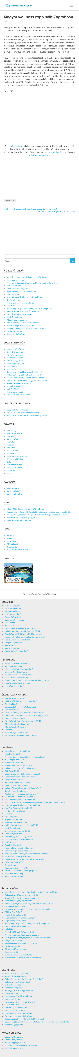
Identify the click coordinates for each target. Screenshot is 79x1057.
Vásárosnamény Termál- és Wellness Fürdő (23, 957)
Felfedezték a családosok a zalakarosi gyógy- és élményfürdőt (31, 209)
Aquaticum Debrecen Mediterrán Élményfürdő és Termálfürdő (33, 283)
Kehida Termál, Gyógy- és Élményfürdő (23, 311)
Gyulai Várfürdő (13, 300)
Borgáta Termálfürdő (14, 779)
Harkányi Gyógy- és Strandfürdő (20, 302)
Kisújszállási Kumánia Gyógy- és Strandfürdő (25, 509)
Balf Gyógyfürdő (14, 285)
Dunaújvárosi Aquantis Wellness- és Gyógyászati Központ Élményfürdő (35, 802)
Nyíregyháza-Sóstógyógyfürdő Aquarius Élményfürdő (27, 937)
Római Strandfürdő (15, 392)
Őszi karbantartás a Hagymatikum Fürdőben (55, 211)
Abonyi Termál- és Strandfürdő (18, 663)
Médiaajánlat (12, 544)
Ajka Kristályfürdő (12, 754)
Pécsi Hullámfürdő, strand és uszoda (20, 848)
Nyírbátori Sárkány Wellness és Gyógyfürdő (23, 935)
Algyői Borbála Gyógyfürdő (16, 973)
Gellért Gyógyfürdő (15, 352)
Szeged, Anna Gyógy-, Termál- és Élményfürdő (26, 328)
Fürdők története (14, 433)
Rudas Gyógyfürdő (15, 360)
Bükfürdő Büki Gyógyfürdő (18, 288)
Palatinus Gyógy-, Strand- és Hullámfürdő (24, 374)
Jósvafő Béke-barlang (14, 1037)
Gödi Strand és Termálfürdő (16, 677)
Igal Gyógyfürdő (11, 816)
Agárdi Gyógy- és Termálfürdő (17, 751)
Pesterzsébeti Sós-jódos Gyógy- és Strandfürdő (27, 380)
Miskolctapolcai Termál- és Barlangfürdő (24, 322)
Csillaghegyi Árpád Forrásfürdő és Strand (24, 372)
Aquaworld (11, 369)
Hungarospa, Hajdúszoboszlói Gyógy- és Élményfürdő (29, 308)
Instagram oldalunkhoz (39, 155)
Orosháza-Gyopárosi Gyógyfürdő (18, 1013)
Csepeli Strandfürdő (15, 386)
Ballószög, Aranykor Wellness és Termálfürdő (24, 979)
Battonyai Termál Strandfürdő (17, 982)
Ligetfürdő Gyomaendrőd (15, 1004)
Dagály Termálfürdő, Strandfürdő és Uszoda (25, 377)
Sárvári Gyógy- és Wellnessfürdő (20, 325)
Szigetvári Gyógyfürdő (14, 862)
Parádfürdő (10, 729)
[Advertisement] (39, 116)
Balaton (10, 462)
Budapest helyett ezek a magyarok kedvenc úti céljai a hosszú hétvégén (37, 514)
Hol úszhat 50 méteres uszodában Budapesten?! (27, 415)
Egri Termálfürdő (12, 709)
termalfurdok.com (15, 146)
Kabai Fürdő (10, 929)
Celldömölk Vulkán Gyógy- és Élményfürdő (23, 788)
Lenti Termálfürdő (14, 317)
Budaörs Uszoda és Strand (16, 672)
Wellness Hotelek (14, 467)
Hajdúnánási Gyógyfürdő (15, 915)
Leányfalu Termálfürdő (14, 686)
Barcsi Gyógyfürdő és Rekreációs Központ (22, 774)
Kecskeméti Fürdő (12, 999)
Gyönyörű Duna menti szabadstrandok (23, 412)
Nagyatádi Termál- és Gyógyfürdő (19, 839)
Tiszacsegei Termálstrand (15, 949)
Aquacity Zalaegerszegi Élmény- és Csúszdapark (27, 277)
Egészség (11, 436)
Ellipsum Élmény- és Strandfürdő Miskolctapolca (25, 712)
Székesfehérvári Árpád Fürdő (17, 856)
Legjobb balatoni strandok (18, 409)
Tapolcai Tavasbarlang (14, 1048)
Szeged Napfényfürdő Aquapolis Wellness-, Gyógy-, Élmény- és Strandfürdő (37, 1021)
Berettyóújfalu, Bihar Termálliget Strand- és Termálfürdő (29, 903)
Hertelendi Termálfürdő (15, 811)
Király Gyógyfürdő (14, 355)
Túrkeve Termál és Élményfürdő (18, 954)
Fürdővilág (11, 430)
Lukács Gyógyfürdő (15, 357)
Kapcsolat (11, 538)
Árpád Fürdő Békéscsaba (15, 976)
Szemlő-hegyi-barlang (14, 1039)
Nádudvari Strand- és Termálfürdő (19, 932)
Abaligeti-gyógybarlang (15, 1042)
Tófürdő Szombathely (14, 873)
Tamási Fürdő (10, 865)
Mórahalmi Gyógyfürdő (15, 1010)
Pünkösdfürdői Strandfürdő (18, 394)
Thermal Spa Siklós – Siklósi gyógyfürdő (21, 870)
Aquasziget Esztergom (14, 759)
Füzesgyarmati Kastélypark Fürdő (19, 990)
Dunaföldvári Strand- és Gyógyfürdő (20, 799)
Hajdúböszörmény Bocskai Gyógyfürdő (21, 917)
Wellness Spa (12, 439)
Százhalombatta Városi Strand (17, 683)
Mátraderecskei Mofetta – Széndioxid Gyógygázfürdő (27, 715)
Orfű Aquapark (11, 842)
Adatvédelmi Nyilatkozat (17, 549)
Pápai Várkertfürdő (13, 845)
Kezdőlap (11, 535)
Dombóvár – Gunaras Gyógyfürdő (19, 796)
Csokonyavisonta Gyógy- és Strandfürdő (22, 794)
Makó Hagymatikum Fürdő (16, 1007)
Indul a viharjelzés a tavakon (19, 520)
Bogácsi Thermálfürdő (14, 698)
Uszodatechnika (13, 470)
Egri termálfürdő (14, 294)
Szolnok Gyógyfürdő (15, 331)
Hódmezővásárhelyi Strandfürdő (18, 996)
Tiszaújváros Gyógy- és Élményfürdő (20, 735)
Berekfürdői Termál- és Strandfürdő (20, 898)
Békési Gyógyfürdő (13, 984)
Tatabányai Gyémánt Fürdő (16, 868)
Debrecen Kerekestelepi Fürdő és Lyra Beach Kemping (28, 909)
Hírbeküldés (12, 541)
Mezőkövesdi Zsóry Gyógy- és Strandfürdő (23, 721)
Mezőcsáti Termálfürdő (15, 718)
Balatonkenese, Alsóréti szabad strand (21, 768)
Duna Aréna (12, 366)
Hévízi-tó (11, 305)
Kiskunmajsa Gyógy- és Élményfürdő (20, 1002)
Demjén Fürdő (11, 704)
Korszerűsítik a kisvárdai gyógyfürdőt (22, 517)
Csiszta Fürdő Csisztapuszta (16, 791)
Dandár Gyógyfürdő (15, 349)
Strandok (11, 447)
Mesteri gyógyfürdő (13, 833)
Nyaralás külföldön (15, 459)
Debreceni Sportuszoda (15, 906)
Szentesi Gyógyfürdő (14, 1024)
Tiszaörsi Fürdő (11, 952)
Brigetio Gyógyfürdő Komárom (20, 314)
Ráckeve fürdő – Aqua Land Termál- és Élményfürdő (27, 680)
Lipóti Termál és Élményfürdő (17, 831)
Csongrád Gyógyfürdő (14, 987)
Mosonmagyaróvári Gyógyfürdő (18, 836)
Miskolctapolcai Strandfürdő (17, 727)
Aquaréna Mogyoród (15, 280)
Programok (11, 444)
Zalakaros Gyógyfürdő (16, 334)
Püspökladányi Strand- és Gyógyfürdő (21, 943)
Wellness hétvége (14, 464)
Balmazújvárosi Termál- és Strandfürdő (21, 895)
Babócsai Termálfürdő (14, 762)
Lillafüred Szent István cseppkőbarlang (21, 1045)
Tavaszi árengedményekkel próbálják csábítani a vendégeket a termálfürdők (39, 512)
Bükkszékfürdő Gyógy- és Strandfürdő (21, 701)
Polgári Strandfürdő (13, 940)
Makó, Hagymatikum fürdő (18, 320)
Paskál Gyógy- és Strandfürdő (19, 383)
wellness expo (10, 200)
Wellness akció (13, 488)
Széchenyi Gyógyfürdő (16, 363)
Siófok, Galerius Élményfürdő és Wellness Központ (26, 853)
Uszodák (10, 453)
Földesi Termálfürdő (13, 912)
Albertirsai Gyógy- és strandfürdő (19, 669)
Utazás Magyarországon (17, 456)
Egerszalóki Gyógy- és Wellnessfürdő (22, 291)
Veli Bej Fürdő (13, 389)
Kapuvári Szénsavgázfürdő (16, 822)
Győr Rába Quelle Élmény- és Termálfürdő (24, 297)
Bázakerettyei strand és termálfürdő (20, 776)
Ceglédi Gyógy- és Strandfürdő (18, 674)
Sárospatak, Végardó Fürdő (16, 732)
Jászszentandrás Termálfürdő (17, 926)
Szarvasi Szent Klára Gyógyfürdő (18, 1016)
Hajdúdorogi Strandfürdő (15, 920)
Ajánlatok (11, 442)
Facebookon (54, 152)
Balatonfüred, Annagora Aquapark (19, 765)
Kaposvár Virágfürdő (13, 819)
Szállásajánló (12, 450)
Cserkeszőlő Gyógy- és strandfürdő (19, 900)
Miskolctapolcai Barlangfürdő (17, 724)
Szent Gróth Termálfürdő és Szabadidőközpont (25, 859)
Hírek (6, 22)
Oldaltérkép (12, 547)
